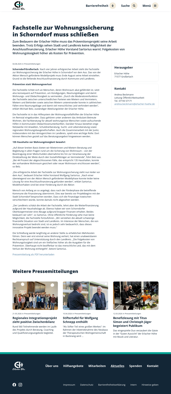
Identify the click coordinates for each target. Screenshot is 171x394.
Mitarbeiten (97, 366)
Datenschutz (86, 384)
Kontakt (152, 366)
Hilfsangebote (73, 366)
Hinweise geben (150, 384)
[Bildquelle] (106, 284)
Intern (133, 384)
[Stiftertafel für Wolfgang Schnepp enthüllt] (85, 310)
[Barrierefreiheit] (100, 5)
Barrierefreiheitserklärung (111, 384)
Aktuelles (117, 366)
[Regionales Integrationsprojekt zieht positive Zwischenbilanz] (35, 308)
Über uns (51, 366)
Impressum (69, 384)
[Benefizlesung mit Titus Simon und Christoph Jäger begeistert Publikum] (135, 310)
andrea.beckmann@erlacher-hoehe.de (134, 103)
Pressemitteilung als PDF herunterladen (33, 254)
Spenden (135, 366)
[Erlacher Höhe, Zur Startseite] (19, 5)
